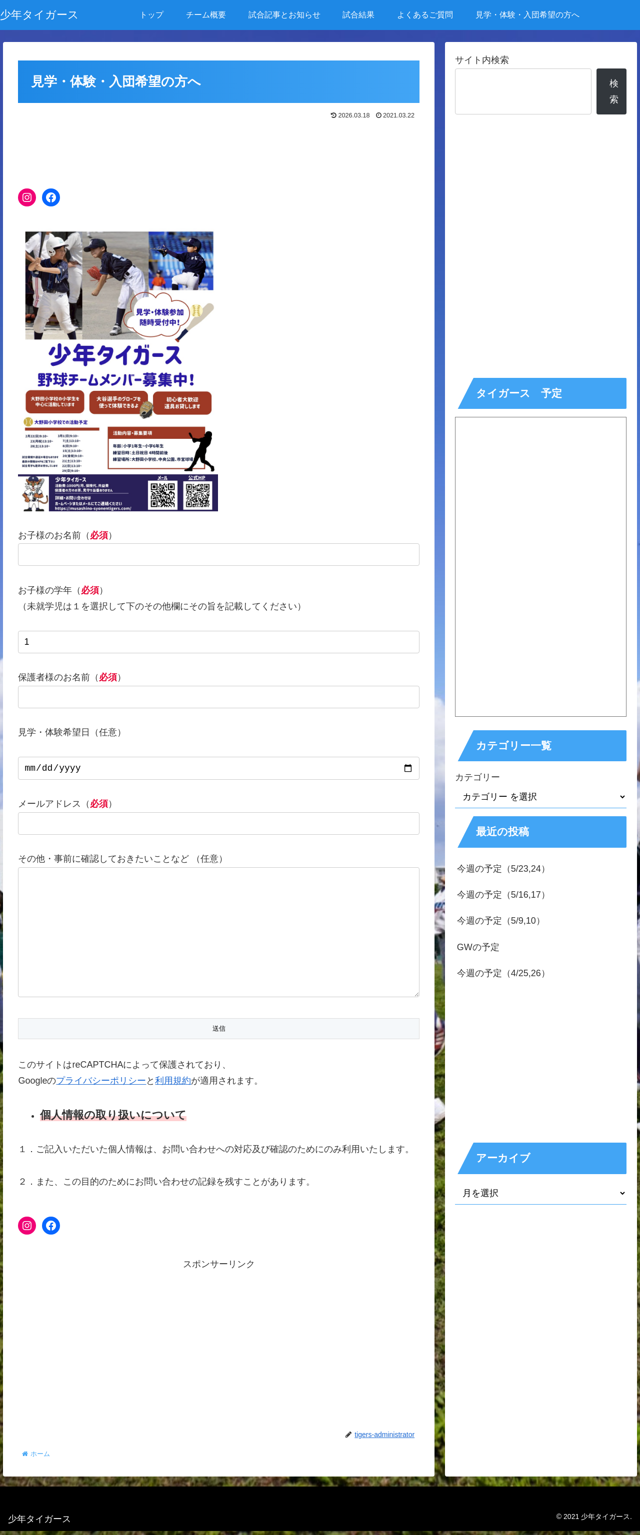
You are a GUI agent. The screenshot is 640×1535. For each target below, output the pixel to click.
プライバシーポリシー (101, 1085)
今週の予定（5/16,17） (503, 895)
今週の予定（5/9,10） (501, 921)
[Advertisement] (219, 149)
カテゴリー (477, 777)
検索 (614, 91)
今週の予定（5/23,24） (503, 869)
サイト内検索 (482, 60)
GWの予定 (478, 947)
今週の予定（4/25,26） (503, 973)
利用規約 (173, 1085)
